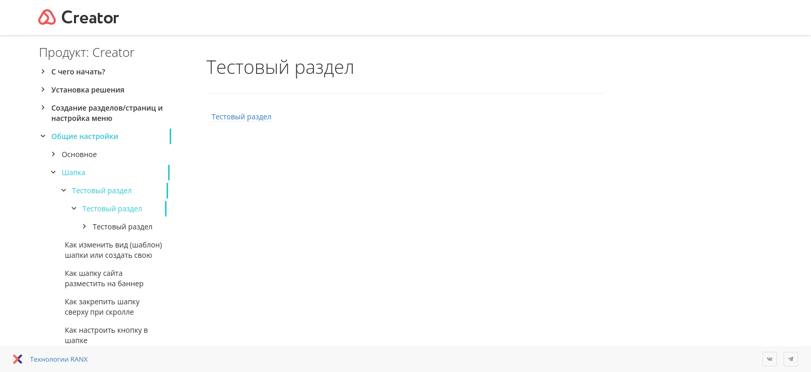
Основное (79, 154)
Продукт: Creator (86, 51)
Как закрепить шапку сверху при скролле (102, 307)
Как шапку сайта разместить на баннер (104, 278)
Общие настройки (84, 136)
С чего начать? (78, 71)
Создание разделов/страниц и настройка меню (106, 113)
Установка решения (87, 90)
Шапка (73, 172)
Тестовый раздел (102, 190)
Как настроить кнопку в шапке (106, 335)
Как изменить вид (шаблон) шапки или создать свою (113, 250)
